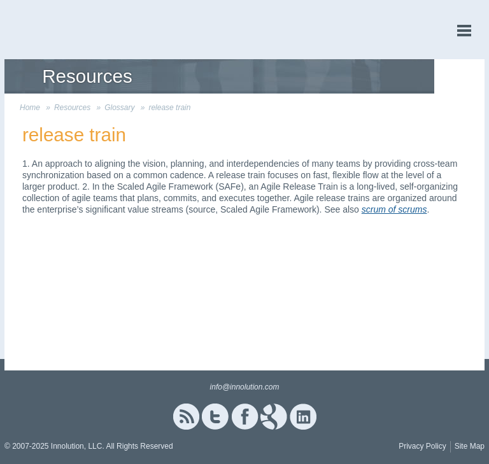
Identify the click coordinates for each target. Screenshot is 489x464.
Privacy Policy (422, 446)
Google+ (273, 417)
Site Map (470, 446)
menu (464, 31)
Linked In (303, 417)
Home (30, 107)
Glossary (119, 107)
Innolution (52, 29)
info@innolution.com (245, 387)
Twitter (215, 417)
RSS (186, 417)
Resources (72, 107)
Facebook (245, 417)
